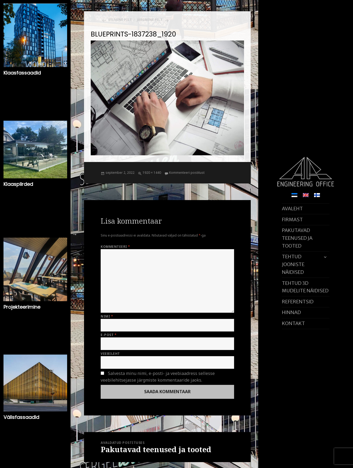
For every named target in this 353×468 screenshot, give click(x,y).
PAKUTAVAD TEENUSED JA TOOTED (297, 238)
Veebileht (110, 353)
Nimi (107, 316)
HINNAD (291, 312)
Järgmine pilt (149, 19)
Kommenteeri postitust (187, 172)
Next (74, 234)
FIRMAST (292, 219)
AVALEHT (292, 208)
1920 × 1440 (152, 172)
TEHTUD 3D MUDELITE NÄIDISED (305, 287)
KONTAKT (293, 323)
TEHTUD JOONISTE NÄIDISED (293, 264)
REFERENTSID (298, 302)
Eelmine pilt (120, 19)
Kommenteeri (115, 246)
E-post (109, 335)
